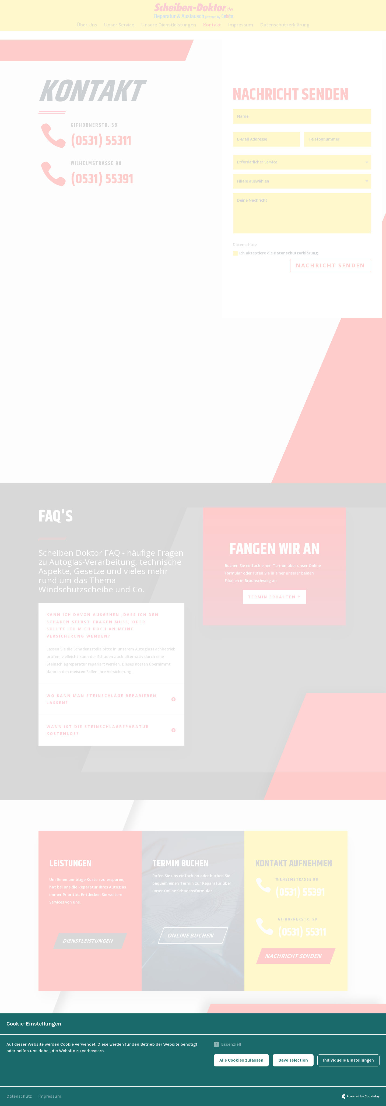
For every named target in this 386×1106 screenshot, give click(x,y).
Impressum (49, 1096)
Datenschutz (19, 1096)
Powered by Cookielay (360, 1096)
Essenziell (224, 1045)
